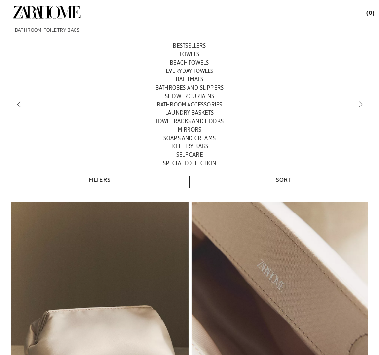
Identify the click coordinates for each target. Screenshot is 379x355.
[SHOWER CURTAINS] (189, 96)
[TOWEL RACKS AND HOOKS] (189, 121)
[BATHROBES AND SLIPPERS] (189, 87)
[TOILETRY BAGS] (189, 146)
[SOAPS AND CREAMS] (189, 138)
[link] (47, 12)
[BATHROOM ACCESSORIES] (189, 104)
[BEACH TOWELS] (189, 62)
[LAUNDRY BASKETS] (189, 112)
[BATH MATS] (189, 79)
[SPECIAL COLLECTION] (189, 163)
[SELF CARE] (189, 154)
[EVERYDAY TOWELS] (189, 70)
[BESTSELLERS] (189, 45)
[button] (100, 179)
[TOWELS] (189, 54)
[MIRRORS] (189, 129)
